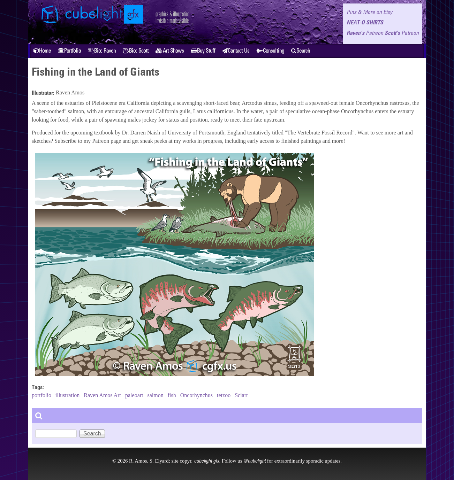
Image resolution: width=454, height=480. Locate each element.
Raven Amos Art (102, 395)
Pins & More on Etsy (369, 11)
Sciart (241, 395)
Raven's (365, 32)
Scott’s (402, 32)
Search (300, 50)
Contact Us (235, 50)
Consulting (270, 50)
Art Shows (170, 50)
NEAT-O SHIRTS (365, 22)
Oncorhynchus (196, 395)
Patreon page (106, 141)
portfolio (41, 395)
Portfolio (69, 50)
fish (172, 395)
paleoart (134, 395)
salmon (155, 395)
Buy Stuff (203, 50)
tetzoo (223, 395)
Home (42, 50)
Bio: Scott (136, 50)
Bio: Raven (102, 50)
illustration (67, 395)
